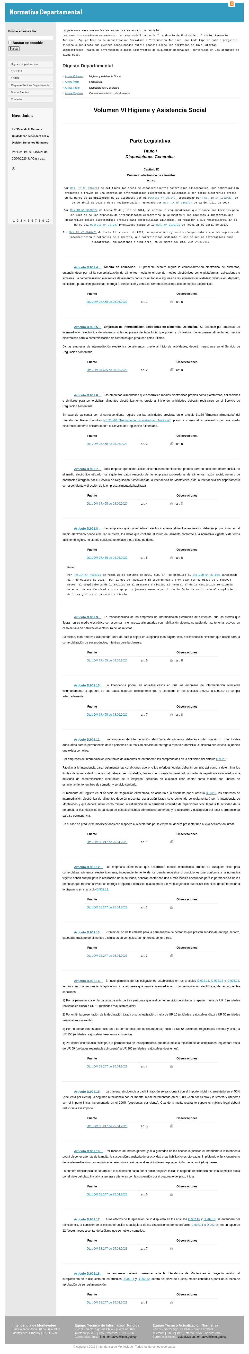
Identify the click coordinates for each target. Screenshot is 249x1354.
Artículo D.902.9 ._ (87, 617)
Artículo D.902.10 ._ (88, 685)
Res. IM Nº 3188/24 (177, 202)
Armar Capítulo (74, 93)
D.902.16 (209, 1219)
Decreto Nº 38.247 (161, 197)
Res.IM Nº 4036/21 (87, 575)
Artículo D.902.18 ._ (88, 1273)
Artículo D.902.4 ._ (87, 267)
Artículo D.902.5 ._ (87, 327)
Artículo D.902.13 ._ (88, 932)
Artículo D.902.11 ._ (88, 739)
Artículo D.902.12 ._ (88, 867)
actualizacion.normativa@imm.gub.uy (202, 1336)
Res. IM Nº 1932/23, (218, 197)
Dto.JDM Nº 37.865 (207, 575)
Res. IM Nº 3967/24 (84, 188)
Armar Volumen (74, 76)
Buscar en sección (27, 43)
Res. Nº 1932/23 (167, 224)
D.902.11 (102, 889)
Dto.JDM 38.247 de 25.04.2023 (107, 842)
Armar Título (72, 87)
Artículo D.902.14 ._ (88, 981)
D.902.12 (217, 980)
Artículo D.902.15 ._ (88, 1091)
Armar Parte (72, 81)
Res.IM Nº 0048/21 (83, 232)
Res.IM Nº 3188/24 (84, 210)
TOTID (15, 78)
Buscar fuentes (20, 92)
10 (47, 220)
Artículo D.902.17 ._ (88, 1219)
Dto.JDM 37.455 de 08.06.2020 (107, 302)
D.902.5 (221, 759)
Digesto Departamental (24, 64)
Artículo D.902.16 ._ (88, 1151)
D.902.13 (233, 980)
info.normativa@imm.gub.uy (118, 1336)
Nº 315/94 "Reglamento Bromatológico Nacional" (136, 420)
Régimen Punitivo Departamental (30, 85)
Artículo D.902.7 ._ (87, 469)
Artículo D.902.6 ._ (87, 395)
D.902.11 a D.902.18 (205, 1225)
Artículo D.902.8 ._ (87, 528)
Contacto (16, 99)
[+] (13, 168)
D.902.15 (194, 1219)
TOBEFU (16, 71)
